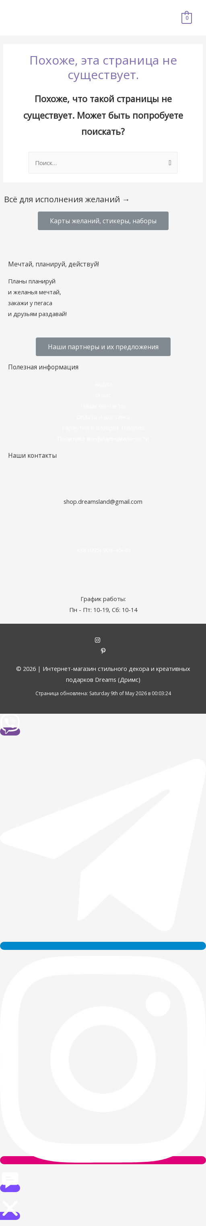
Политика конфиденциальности (103, 438)
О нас (103, 395)
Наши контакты (103, 406)
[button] (103, 221)
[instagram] (103, 641)
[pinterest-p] (103, 652)
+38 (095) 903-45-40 (103, 550)
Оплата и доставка (103, 417)
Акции (103, 384)
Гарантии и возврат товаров (103, 427)
